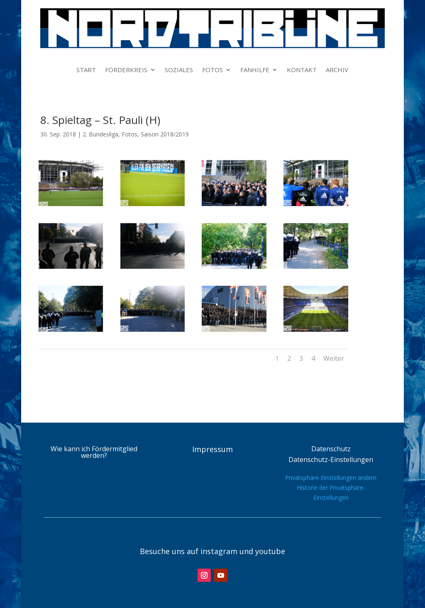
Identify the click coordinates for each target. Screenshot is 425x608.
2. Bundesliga (100, 134)
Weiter (333, 358)
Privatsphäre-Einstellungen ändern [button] (330, 478)
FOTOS (212, 70)
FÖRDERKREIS (126, 70)
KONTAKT (302, 70)
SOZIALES (179, 70)
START (86, 70)
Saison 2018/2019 (165, 134)
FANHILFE (254, 70)
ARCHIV (337, 70)
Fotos (129, 134)
